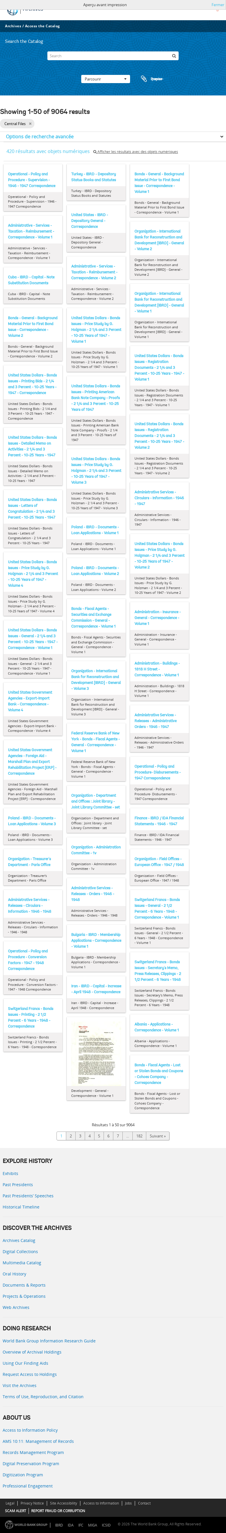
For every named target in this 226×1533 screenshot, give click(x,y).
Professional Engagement (28, 1486)
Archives (13, 25)
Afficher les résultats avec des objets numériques (135, 151)
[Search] (112, 55)
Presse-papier (151, 79)
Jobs (128, 1503)
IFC (80, 1525)
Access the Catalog (42, 25)
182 (139, 1136)
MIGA (92, 1525)
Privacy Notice (32, 1503)
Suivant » (158, 1136)
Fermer (218, 4)
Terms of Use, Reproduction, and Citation (43, 1396)
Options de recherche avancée (40, 136)
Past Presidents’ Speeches (28, 1196)
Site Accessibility (63, 1503)
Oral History (14, 1274)
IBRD (59, 1525)
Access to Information (101, 1503)
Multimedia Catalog (22, 1262)
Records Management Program (33, 1452)
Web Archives (16, 1307)
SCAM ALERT (15, 1510)
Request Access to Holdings (30, 1374)
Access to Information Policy (30, 1430)
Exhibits (10, 1173)
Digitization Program (23, 1474)
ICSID (106, 1525)
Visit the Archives (19, 1385)
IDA (71, 1525)
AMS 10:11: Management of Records (38, 1441)
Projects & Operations (24, 1296)
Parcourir (106, 79)
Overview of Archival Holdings (32, 1352)
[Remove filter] (30, 123)
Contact (144, 1503)
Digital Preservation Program (31, 1463)
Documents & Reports (24, 1285)
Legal (10, 1503)
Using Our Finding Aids (25, 1363)
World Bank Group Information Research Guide (49, 1341)
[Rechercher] (174, 55)
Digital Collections (20, 1251)
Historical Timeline (21, 1207)
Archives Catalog (19, 1240)
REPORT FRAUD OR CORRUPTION (58, 1510)
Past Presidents (18, 1184)
